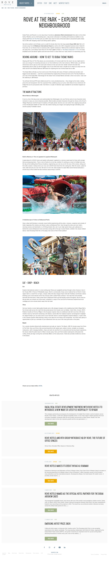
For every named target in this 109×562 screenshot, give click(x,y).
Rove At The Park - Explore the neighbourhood (16, 8)
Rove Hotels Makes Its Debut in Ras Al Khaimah (66, 466)
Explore (58, 13)
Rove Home (14, 553)
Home (3, 8)
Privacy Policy (104, 554)
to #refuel (71, 49)
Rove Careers (36, 553)
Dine (50, 3)
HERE (40, 386)
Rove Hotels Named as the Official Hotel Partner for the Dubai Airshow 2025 (74, 495)
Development (28, 553)
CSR (42, 553)
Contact (4, 554)
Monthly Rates (64, 3)
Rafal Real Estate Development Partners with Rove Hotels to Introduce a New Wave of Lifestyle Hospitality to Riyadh (73, 408)
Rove (63, 13)
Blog (5, 8)
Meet (55, 3)
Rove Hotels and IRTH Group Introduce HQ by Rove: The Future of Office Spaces (75, 439)
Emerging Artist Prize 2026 (58, 523)
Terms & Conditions (95, 554)
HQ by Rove (21, 553)
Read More (51, 424)
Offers (39, 3)
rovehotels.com (54, 552)
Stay (45, 3)
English (104, 3)
